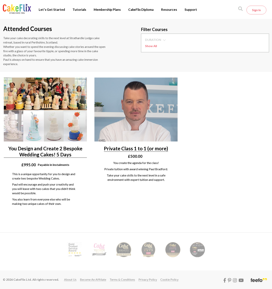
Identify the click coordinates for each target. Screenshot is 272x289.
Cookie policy (169, 279)
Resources (169, 10)
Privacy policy (147, 279)
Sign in (256, 10)
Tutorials (79, 10)
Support (191, 10)
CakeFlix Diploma (141, 10)
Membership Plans (107, 10)
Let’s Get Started (52, 10)
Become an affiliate (93, 279)
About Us (70, 279)
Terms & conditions (122, 279)
